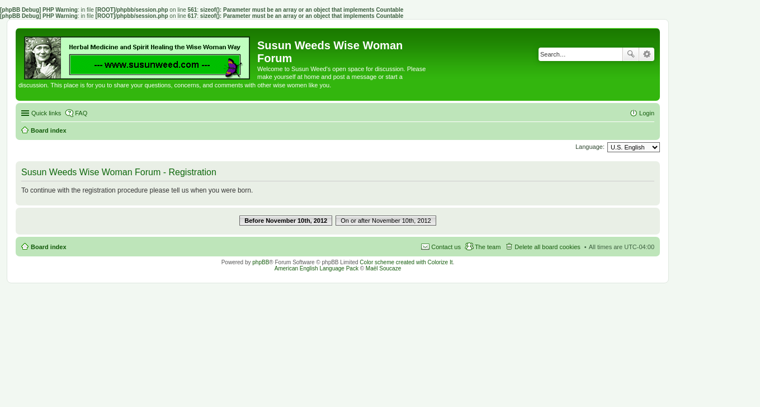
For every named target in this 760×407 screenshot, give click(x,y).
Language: (590, 146)
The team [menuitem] (488, 247)
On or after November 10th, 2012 (386, 220)
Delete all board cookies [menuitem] (547, 247)
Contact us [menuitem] (446, 247)
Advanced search (646, 54)
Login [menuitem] (646, 113)
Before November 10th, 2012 (285, 220)
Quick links (46, 113)
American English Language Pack (316, 268)
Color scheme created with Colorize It (406, 262)
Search (630, 54)
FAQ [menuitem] (81, 113)
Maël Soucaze (383, 268)
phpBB (260, 262)
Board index (49, 247)
